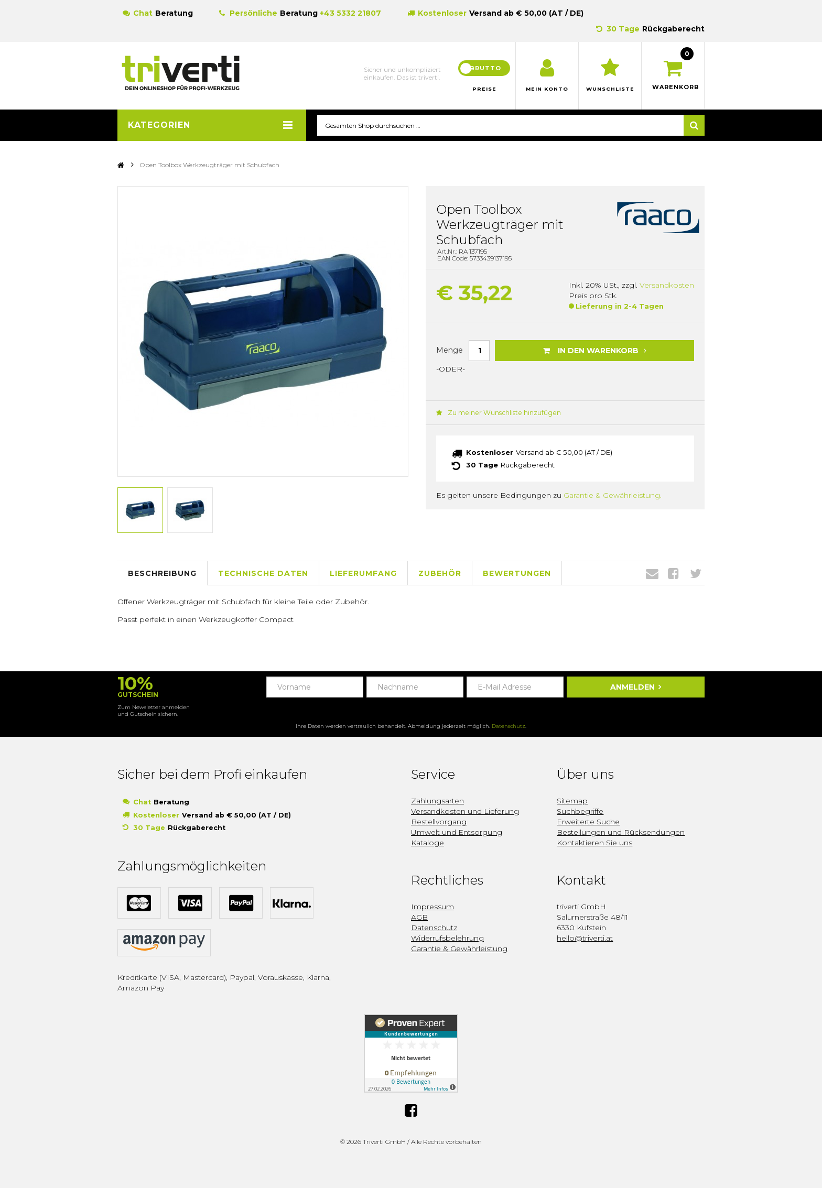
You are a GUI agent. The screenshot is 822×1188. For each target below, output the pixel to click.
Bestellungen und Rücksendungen (621, 832)
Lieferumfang (363, 573)
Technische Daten (263, 573)
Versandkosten (667, 285)
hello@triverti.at (585, 938)
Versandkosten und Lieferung (465, 811)
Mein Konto (547, 89)
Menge (449, 350)
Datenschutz (508, 726)
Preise (484, 89)
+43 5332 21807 (350, 13)
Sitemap (572, 801)
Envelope (652, 574)
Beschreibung (162, 573)
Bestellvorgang (439, 822)
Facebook (673, 574)
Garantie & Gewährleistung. (613, 495)
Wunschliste (610, 89)
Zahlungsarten (437, 801)
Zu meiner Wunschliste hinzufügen (495, 413)
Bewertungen (517, 573)
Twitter (695, 574)
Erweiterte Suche (588, 822)
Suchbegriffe (580, 811)
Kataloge (427, 843)
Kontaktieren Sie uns (594, 843)
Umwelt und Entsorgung (456, 832)
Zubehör (439, 573)
